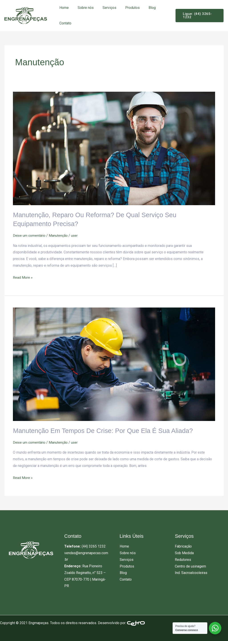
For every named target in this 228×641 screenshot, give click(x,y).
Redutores (183, 559)
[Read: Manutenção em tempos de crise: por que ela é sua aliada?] (114, 363)
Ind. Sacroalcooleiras (191, 572)
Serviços (105, 8)
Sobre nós (83, 8)
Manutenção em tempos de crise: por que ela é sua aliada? (105, 430)
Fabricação (183, 546)
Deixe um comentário (29, 235)
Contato (65, 23)
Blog (144, 8)
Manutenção (58, 235)
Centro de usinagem (190, 565)
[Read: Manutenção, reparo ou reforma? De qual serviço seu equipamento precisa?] (114, 148)
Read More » (23, 276)
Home (63, 8)
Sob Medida (184, 552)
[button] (198, 15)
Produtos (126, 8)
